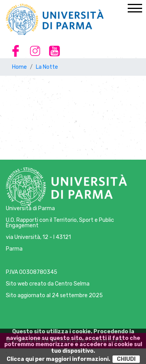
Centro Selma (72, 283)
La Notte (47, 67)
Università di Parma (30, 208)
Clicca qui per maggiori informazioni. (58, 359)
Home (19, 67)
